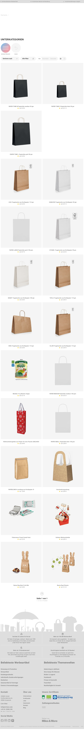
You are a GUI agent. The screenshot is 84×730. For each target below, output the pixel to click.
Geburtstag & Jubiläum (51, 670)
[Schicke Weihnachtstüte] (62, 518)
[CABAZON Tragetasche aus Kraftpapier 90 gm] (62, 183)
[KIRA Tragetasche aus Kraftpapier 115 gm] (21, 326)
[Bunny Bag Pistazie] (62, 566)
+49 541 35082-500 (6, 710)
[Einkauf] (64, 60)
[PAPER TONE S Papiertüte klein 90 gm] (62, 87)
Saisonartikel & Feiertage (9, 683)
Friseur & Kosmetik (50, 681)
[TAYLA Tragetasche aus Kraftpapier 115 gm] (62, 278)
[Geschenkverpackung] (62, 470)
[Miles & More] (49, 721)
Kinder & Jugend (49, 675)
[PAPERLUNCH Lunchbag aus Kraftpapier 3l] (21, 470)
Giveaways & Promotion (9, 670)
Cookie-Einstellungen (65, 727)
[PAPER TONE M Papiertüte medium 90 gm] (21, 87)
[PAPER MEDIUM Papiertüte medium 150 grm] (62, 374)
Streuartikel (5, 673)
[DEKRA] (43, 698)
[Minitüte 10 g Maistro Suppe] (21, 374)
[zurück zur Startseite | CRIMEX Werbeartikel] (9, 7)
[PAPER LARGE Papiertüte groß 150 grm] (21, 231)
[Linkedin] (9, 721)
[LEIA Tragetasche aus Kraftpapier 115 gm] (21, 183)
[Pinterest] (12, 721)
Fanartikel (47, 683)
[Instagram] (5, 721)
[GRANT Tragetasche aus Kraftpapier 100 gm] (21, 278)
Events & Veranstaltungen (9, 686)
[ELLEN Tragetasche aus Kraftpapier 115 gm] (62, 326)
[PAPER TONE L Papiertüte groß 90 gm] (21, 135)
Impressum (26, 704)
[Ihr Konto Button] (67, 6)
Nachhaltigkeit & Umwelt (52, 686)
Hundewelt (47, 678)
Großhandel (26, 699)
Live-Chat (4, 704)
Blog (24, 708)
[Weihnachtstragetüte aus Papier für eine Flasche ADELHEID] (21, 422)
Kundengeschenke (7, 675)
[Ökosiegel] (49, 698)
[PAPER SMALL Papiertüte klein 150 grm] (62, 422)
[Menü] (80, 7)
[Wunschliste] (71, 6)
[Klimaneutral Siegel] (63, 698)
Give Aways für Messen (52, 673)
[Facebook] (2, 721)
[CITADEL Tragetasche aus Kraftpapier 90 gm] (62, 231)
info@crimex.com (7, 708)
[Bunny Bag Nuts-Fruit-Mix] (21, 566)
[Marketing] (61, 60)
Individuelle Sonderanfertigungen (12, 678)
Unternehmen (27, 697)
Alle (39, 59)
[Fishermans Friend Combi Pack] (21, 518)
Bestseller (53, 59)
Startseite (4, 16)
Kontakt (25, 706)
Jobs (24, 701)
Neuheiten (45, 59)
